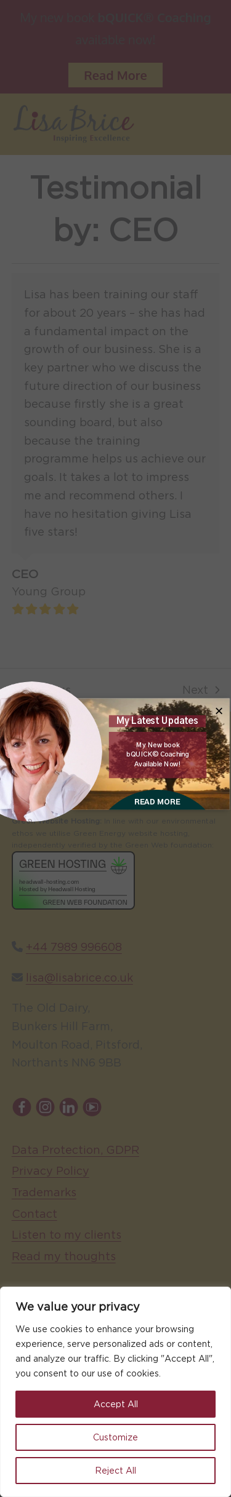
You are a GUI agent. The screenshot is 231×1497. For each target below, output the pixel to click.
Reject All (115, 1470)
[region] (115, 1392)
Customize (115, 1437)
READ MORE (157, 802)
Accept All (116, 1404)
